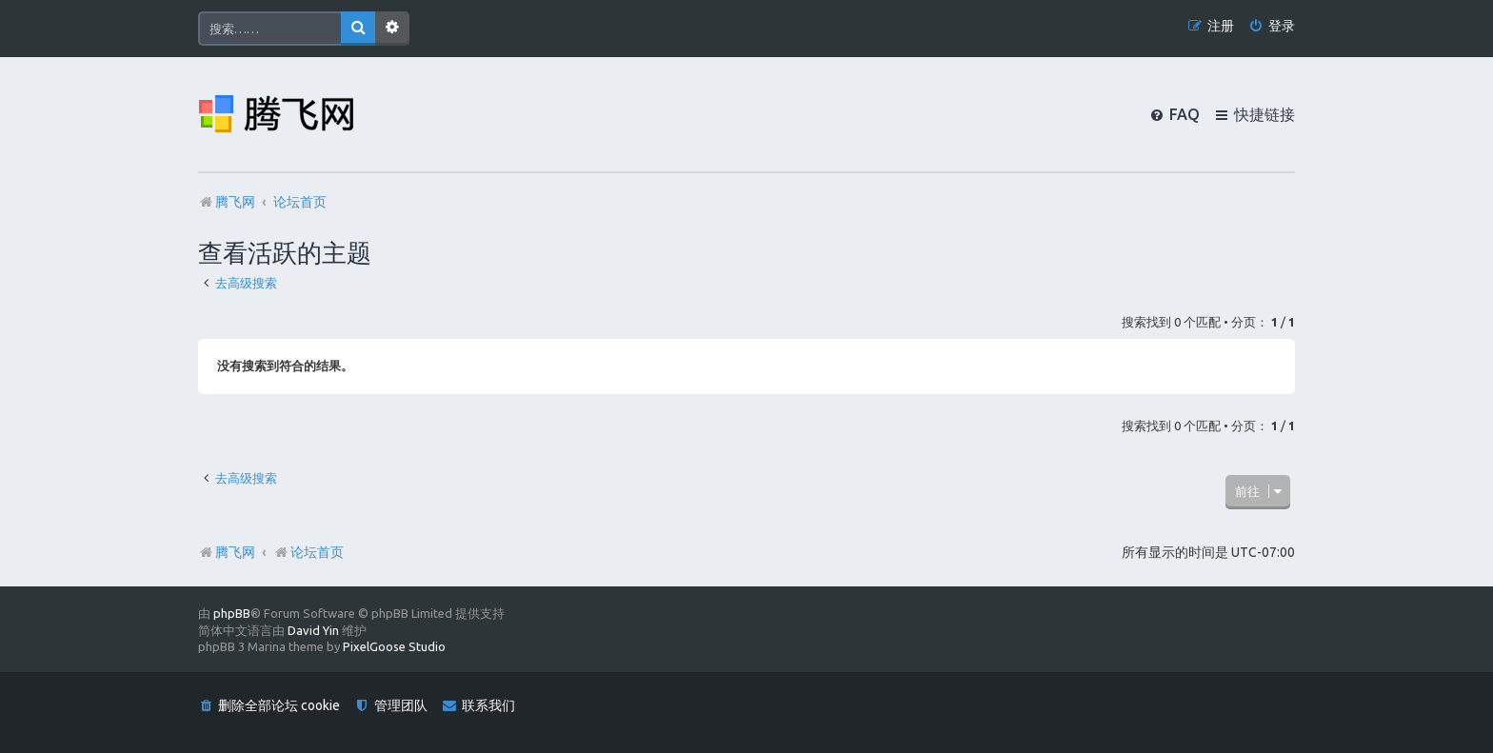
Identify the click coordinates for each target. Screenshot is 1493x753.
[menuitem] (1271, 26)
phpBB (231, 613)
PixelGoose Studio (394, 646)
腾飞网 (235, 552)
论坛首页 (308, 552)
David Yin (313, 630)
